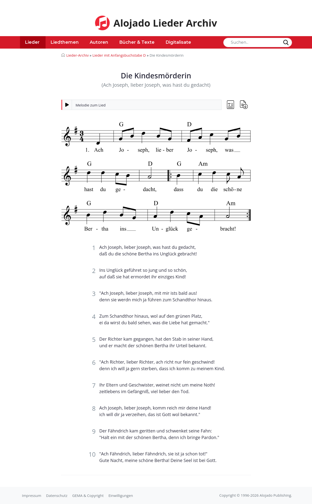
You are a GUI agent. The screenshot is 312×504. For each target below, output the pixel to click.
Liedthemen (64, 42)
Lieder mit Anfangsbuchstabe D (119, 55)
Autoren (99, 42)
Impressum (31, 495)
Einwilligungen (120, 495)
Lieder (32, 42)
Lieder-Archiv (77, 55)
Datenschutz (56, 495)
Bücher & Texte (137, 42)
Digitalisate (178, 42)
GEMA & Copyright (88, 495)
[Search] (257, 42)
